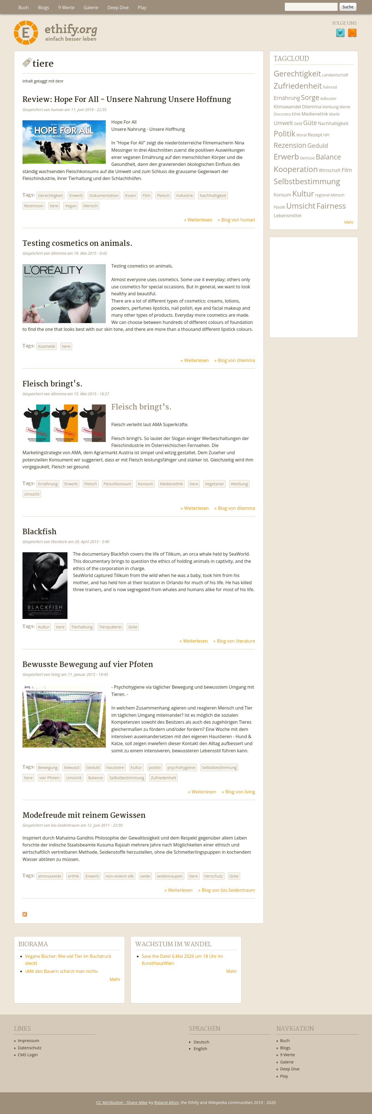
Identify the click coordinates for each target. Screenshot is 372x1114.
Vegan (70, 205)
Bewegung (47, 767)
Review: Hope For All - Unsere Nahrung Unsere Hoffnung (126, 100)
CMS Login (28, 1054)
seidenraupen (170, 876)
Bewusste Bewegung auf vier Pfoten (87, 665)
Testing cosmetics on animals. (77, 244)
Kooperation (296, 169)
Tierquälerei (110, 627)
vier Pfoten (49, 777)
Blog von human (238, 220)
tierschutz (214, 876)
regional (322, 195)
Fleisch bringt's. (52, 384)
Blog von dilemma (236, 360)
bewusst (72, 767)
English (200, 1048)
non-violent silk (119, 876)
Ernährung (48, 483)
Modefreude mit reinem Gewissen (84, 816)
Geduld (93, 767)
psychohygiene (181, 767)
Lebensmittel (287, 215)
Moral (301, 135)
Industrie (184, 195)
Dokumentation (104, 195)
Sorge (310, 97)
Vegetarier (214, 483)
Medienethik (171, 483)
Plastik (279, 207)
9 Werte (66, 7)
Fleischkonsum (117, 483)
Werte (345, 106)
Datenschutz (30, 1047)
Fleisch (163, 195)
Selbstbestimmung (219, 767)
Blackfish (39, 532)
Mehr (349, 222)
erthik (73, 876)
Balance (95, 777)
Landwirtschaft (335, 75)
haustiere (115, 767)
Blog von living (240, 792)
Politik (284, 133)
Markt (334, 114)
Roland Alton (166, 1102)
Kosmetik (46, 346)
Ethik (296, 114)
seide (145, 876)
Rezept (315, 134)
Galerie (91, 7)
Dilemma (311, 106)
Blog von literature (236, 641)
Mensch (90, 205)
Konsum (145, 483)
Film (146, 195)
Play (142, 7)
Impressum (28, 1040)
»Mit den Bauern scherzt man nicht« (61, 971)
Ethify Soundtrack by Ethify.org (314, 282)
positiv (155, 767)
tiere (54, 205)
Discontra (282, 114)
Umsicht (31, 494)
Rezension (33, 205)
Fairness (331, 206)
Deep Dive (118, 7)
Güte (132, 627)
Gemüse (307, 158)
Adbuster (328, 98)
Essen (130, 195)
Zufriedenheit (163, 777)
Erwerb (76, 195)
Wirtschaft (330, 170)
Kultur (43, 627)
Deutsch (201, 1042)
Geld (298, 123)
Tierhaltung (82, 627)
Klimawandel (287, 106)
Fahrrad (330, 87)
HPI (326, 135)
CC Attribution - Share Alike (122, 1102)
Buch (23, 7)
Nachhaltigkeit (213, 195)
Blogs (43, 7)
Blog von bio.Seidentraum (228, 890)
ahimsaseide (49, 876)
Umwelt (283, 123)
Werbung (239, 483)
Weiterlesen (200, 220)
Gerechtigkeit (50, 195)
